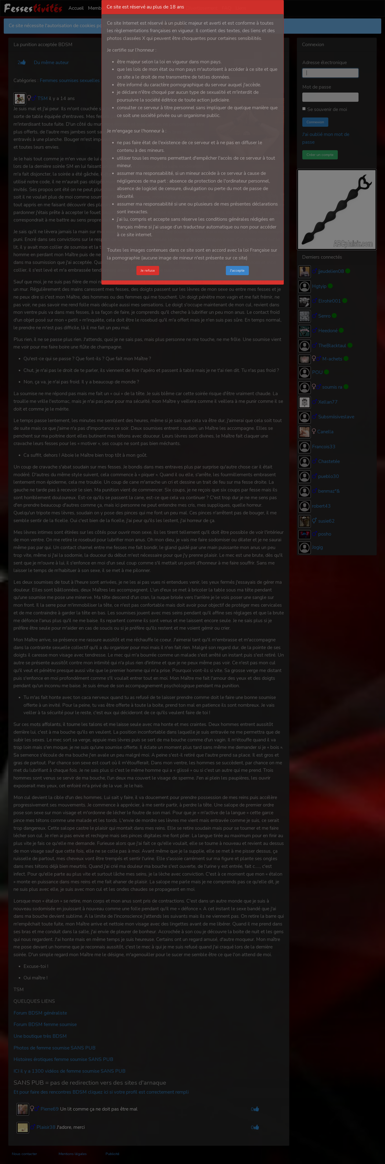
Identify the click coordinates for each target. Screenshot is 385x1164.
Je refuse (148, 270)
